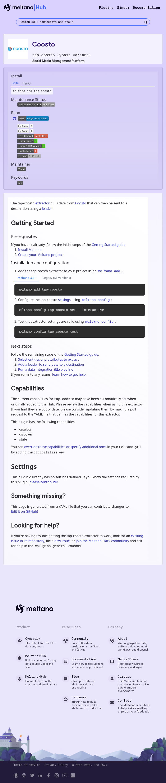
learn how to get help (69, 374)
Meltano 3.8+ (27, 278)
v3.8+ (16, 83)
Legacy (26, 83)
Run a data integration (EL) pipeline (45, 369)
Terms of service (27, 765)
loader (47, 208)
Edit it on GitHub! (24, 511)
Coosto (80, 203)
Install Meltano (30, 249)
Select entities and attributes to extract (48, 359)
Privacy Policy (56, 765)
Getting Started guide (108, 244)
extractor (42, 203)
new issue (62, 541)
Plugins (106, 7)
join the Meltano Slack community (102, 541)
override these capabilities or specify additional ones (65, 446)
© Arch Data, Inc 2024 (89, 765)
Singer (123, 7)
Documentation (146, 7)
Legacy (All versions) (57, 278)
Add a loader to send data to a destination (51, 364)
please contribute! (43, 482)
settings (64, 299)
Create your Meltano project (40, 254)
